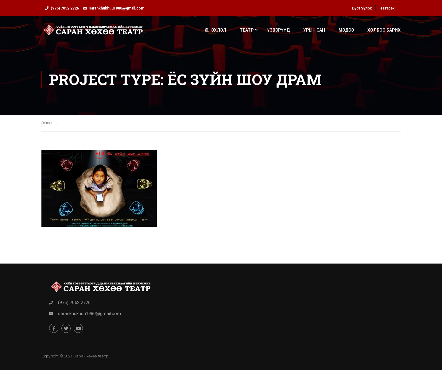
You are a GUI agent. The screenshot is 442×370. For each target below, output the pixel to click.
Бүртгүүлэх (362, 8)
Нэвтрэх (386, 8)
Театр (247, 30)
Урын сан (314, 30)
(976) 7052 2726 (65, 8)
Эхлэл (215, 30)
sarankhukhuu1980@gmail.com (116, 8)
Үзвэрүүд (278, 30)
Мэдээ (346, 30)
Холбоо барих (384, 30)
